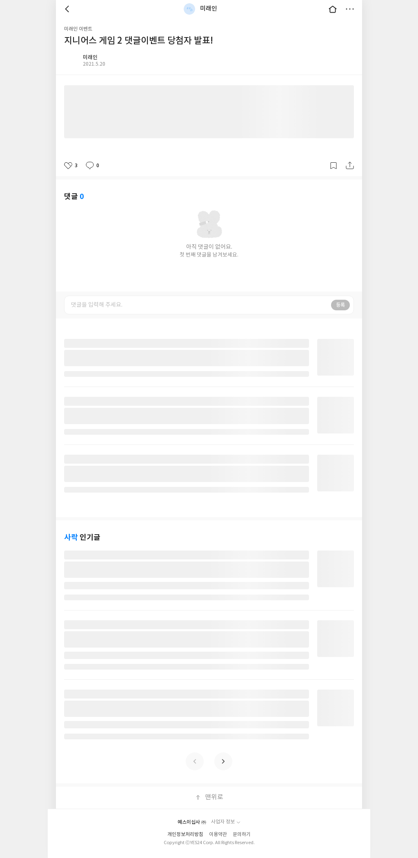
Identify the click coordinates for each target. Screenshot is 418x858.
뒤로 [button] (68, 9)
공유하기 (350, 165)
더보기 (350, 9)
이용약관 (218, 834)
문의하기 (242, 834)
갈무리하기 (333, 165)
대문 (333, 9)
